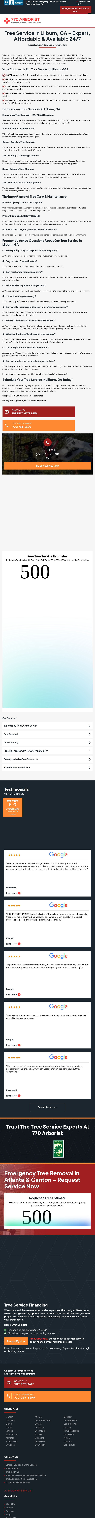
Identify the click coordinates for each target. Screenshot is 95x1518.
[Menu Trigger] (89, 12)
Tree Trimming (11, 742)
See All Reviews (47, 1107)
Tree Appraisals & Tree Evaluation (21, 759)
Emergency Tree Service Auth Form (75, 9)
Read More (13, 893)
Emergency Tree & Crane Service (21, 725)
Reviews (10, 1511)
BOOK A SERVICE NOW (47, 466)
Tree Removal (11, 734)
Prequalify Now (16, 1341)
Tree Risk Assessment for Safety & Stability (26, 750)
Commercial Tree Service (17, 767)
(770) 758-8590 (47, 454)
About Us (10, 1504)
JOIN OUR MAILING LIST (18, 1490)
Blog (8, 1514)
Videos (9, 1507)
